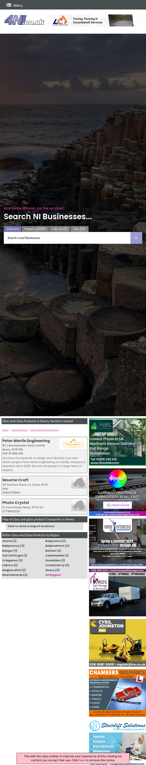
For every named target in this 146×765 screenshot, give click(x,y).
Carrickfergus (12, 555)
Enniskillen (53, 560)
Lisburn (7, 565)
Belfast (50, 551)
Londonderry (54, 565)
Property (35, 229)
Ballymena (53, 541)
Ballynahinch (54, 546)
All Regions (53, 575)
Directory (13, 229)
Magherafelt (11, 570)
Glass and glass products (45, 430)
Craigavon (10, 560)
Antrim (7, 541)
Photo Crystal (15, 502)
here (82, 760)
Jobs (79, 229)
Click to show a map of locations (31, 526)
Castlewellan (54, 555)
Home (5, 430)
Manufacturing (20, 430)
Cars (59, 229)
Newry (50, 570)
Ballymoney (11, 546)
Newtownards (12, 575)
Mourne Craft (15, 480)
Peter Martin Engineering (26, 440)
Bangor (7, 551)
